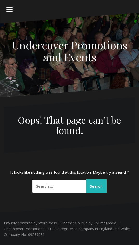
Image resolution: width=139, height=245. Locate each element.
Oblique (81, 223)
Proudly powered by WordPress (30, 223)
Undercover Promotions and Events (69, 51)
